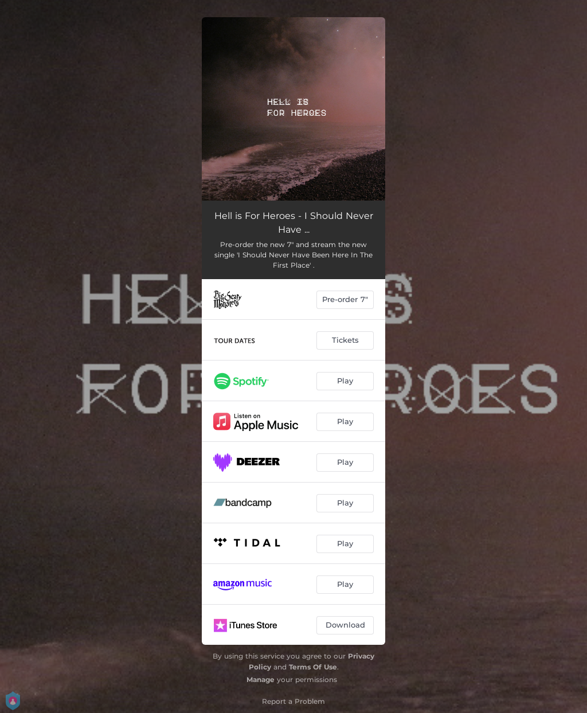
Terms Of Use (313, 667)
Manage (260, 679)
